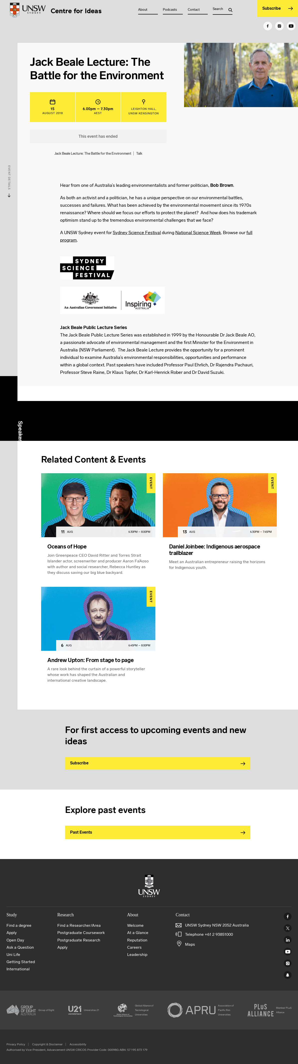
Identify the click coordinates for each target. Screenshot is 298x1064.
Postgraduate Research (78, 940)
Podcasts (170, 9)
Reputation (137, 940)
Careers (134, 947)
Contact (194, 9)
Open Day (15, 940)
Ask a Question (20, 947)
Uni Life (13, 954)
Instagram (288, 963)
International (18, 969)
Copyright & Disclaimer (47, 1044)
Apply (11, 932)
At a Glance (137, 932)
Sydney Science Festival (137, 232)
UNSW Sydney (288, 975)
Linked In (288, 940)
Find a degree (18, 925)
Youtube (288, 951)
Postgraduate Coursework (81, 932)
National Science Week (198, 232)
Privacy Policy (15, 1044)
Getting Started (20, 961)
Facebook (288, 916)
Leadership (137, 954)
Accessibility (78, 1044)
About (142, 9)
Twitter (288, 928)
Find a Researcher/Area (79, 925)
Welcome (135, 925)
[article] (98, 530)
